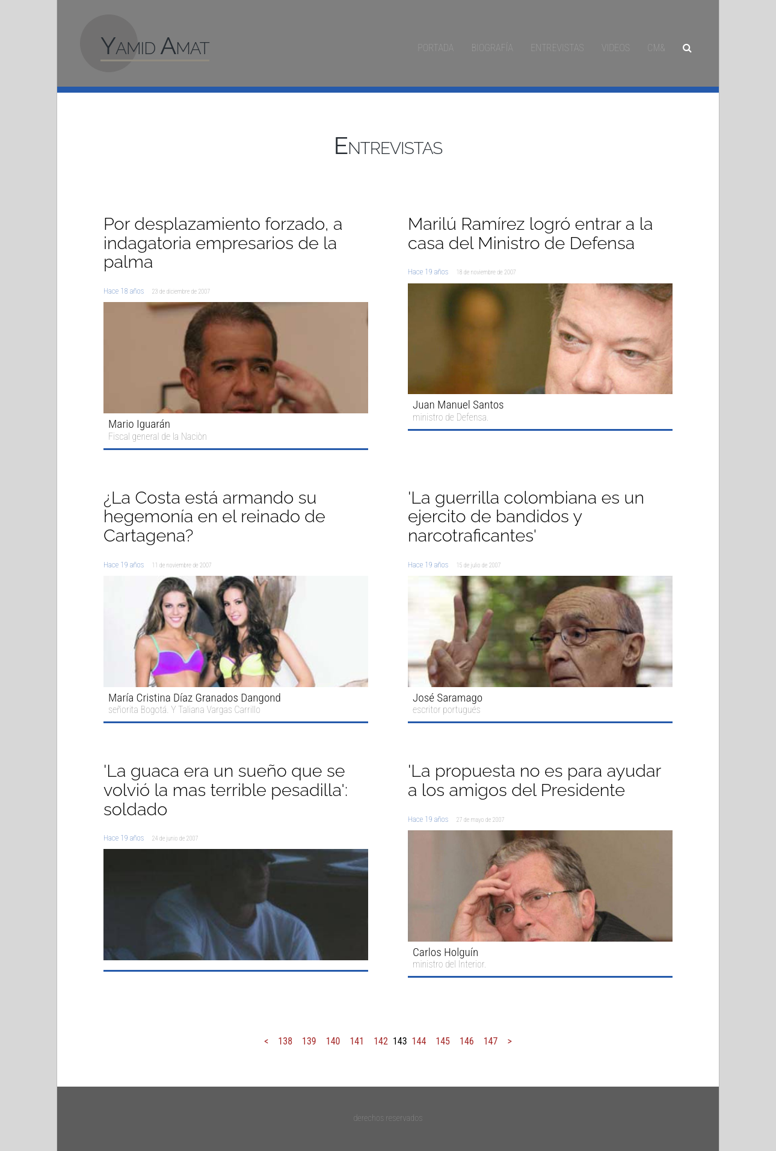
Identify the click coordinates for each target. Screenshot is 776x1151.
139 (309, 1041)
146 (467, 1041)
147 (491, 1041)
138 (285, 1041)
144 (419, 1041)
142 (381, 1041)
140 (333, 1041)
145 (443, 1041)
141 (357, 1041)
